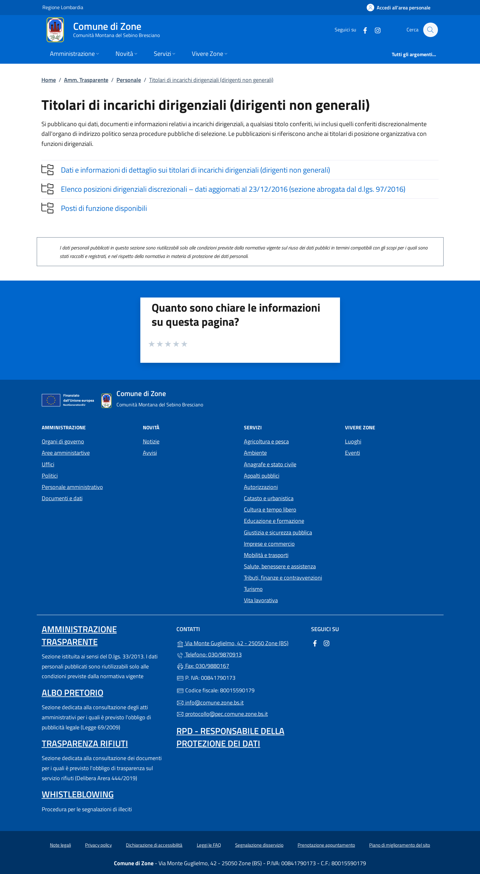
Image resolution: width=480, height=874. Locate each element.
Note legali (60, 845)
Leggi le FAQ (209, 845)
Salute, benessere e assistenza (280, 566)
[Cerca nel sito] (430, 29)
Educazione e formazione (274, 521)
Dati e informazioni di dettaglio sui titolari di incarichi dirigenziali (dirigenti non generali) (195, 169)
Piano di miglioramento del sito (399, 845)
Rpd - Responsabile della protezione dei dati (230, 737)
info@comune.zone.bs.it (210, 702)
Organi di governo (63, 441)
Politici (50, 475)
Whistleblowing (78, 794)
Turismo (253, 589)
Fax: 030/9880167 (202, 666)
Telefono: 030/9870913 (209, 654)
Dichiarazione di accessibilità (154, 845)
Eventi (352, 452)
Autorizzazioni (261, 487)
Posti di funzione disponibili (104, 208)
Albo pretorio (72, 692)
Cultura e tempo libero (270, 509)
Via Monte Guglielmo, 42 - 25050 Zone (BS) (240, 642)
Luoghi (353, 441)
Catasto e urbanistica (269, 498)
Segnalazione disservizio (259, 845)
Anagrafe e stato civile (270, 464)
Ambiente (255, 452)
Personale (128, 80)
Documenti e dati (62, 498)
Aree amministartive (66, 452)
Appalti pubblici (261, 475)
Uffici (48, 464)
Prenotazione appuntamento (326, 845)
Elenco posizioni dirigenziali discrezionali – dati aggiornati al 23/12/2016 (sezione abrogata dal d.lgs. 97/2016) (233, 189)
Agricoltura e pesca (266, 441)
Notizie (151, 441)
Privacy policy (98, 845)
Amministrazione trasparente (79, 635)
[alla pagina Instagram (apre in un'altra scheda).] (374, 30)
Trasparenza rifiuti (85, 743)
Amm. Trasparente (86, 80)
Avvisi (150, 452)
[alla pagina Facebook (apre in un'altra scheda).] (362, 30)
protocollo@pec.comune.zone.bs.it (222, 714)
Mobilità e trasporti (266, 555)
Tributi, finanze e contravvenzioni (283, 577)
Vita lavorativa (261, 600)
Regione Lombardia (62, 7)
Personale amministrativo (72, 487)
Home (48, 80)
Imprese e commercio (269, 543)
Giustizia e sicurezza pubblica (278, 532)
